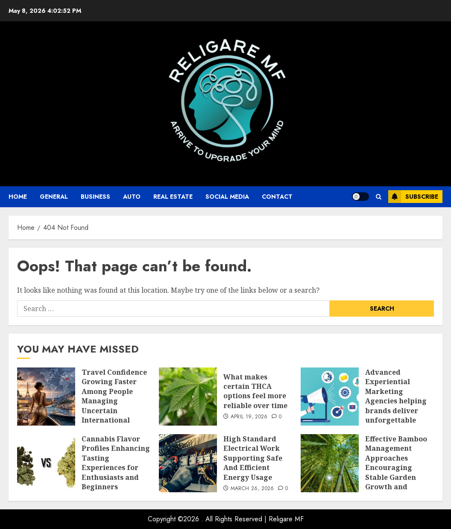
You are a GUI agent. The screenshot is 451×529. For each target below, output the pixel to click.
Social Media (227, 196)
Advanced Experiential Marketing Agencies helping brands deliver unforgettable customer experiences (396, 405)
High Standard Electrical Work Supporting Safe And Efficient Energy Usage (252, 458)
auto (132, 196)
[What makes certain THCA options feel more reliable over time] (188, 396)
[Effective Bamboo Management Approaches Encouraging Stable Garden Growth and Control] (330, 463)
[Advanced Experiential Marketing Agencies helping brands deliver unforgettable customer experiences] (330, 396)
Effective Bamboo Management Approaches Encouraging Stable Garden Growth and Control (396, 467)
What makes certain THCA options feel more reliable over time (255, 391)
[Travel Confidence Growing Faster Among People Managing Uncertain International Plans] (46, 396)
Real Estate (173, 196)
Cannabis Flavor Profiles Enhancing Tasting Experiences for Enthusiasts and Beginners (116, 462)
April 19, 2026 (249, 417)
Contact (277, 196)
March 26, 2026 (252, 488)
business (95, 196)
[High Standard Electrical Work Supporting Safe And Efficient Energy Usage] (188, 463)
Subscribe (413, 196)
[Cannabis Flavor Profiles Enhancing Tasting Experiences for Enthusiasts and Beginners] (46, 463)
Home (18, 196)
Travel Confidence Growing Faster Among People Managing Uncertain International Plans (114, 400)
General (54, 196)
